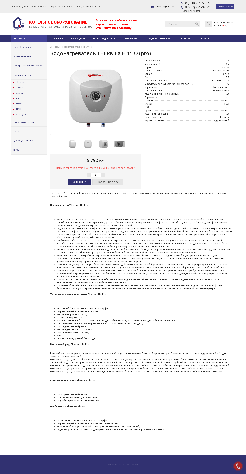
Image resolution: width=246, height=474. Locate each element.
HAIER (19, 109)
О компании (130, 38)
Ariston (19, 93)
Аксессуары (21, 114)
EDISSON (20, 103)
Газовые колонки (22, 56)
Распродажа (78, 38)
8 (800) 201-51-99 (197, 3)
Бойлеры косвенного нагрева (28, 65)
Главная (58, 38)
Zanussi (19, 87)
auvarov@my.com (165, 6)
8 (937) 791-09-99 (197, 7)
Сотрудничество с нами (158, 38)
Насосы (17, 131)
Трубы (16, 149)
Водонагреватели (22, 74)
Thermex (20, 82)
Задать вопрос (108, 182)
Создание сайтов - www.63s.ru (123, 464)
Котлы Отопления (22, 47)
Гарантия (185, 38)
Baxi (18, 98)
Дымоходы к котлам (23, 140)
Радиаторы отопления (24, 121)
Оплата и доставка (104, 38)
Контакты (203, 38)
